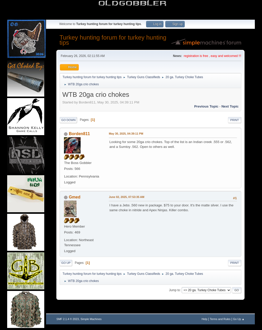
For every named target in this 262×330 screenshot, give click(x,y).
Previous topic (206, 106)
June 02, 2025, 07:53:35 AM (126, 196)
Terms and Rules (220, 319)
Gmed (74, 197)
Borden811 (79, 134)
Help (204, 319)
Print (234, 120)
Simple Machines (91, 319)
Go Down (68, 120)
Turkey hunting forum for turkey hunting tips (112, 40)
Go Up (65, 262)
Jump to (174, 290)
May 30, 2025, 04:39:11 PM (126, 133)
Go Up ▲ (239, 319)
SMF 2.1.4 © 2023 (67, 319)
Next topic (229, 106)
